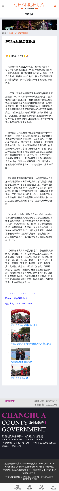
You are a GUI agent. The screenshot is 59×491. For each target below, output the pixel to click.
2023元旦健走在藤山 (18, 33)
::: (3, 401)
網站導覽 (10, 401)
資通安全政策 (29, 479)
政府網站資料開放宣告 (16, 477)
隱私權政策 (33, 477)
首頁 (4, 33)
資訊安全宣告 (47, 477)
